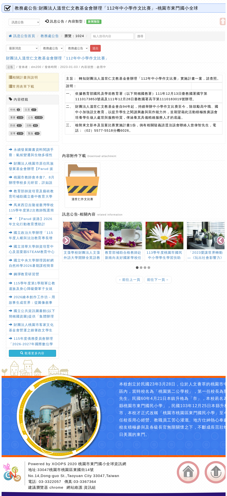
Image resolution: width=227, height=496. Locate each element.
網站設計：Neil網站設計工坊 (13, 473)
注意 (27, 109)
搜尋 (140, 36)
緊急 (31, 133)
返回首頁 (188, 472)
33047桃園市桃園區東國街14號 (65, 470)
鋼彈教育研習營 (24, 274)
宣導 (13, 133)
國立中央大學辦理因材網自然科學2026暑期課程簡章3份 (31, 265)
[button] (138, 268)
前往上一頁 (129, 280)
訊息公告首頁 (22, 36)
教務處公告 (50, 36)
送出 (95, 48)
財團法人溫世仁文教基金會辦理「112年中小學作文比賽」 (57, 58)
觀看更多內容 (32, 353)
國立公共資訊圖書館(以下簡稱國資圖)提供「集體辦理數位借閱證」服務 (32, 316)
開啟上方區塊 (223, 21)
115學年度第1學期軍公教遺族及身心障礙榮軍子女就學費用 (32, 288)
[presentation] (66, 241)
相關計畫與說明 (23, 77)
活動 (29, 125)
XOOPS (59, 464)
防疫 (13, 125)
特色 (13, 109)
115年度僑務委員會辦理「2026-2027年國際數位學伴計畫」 (31, 344)
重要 (13, 117)
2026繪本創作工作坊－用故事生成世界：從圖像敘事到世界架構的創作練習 (32, 302)
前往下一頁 (158, 280)
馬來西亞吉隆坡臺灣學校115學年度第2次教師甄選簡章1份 (31, 210)
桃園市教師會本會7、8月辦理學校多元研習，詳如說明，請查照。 (32, 182)
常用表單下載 (21, 86)
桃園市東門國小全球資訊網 (102, 464)
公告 (10, 67)
